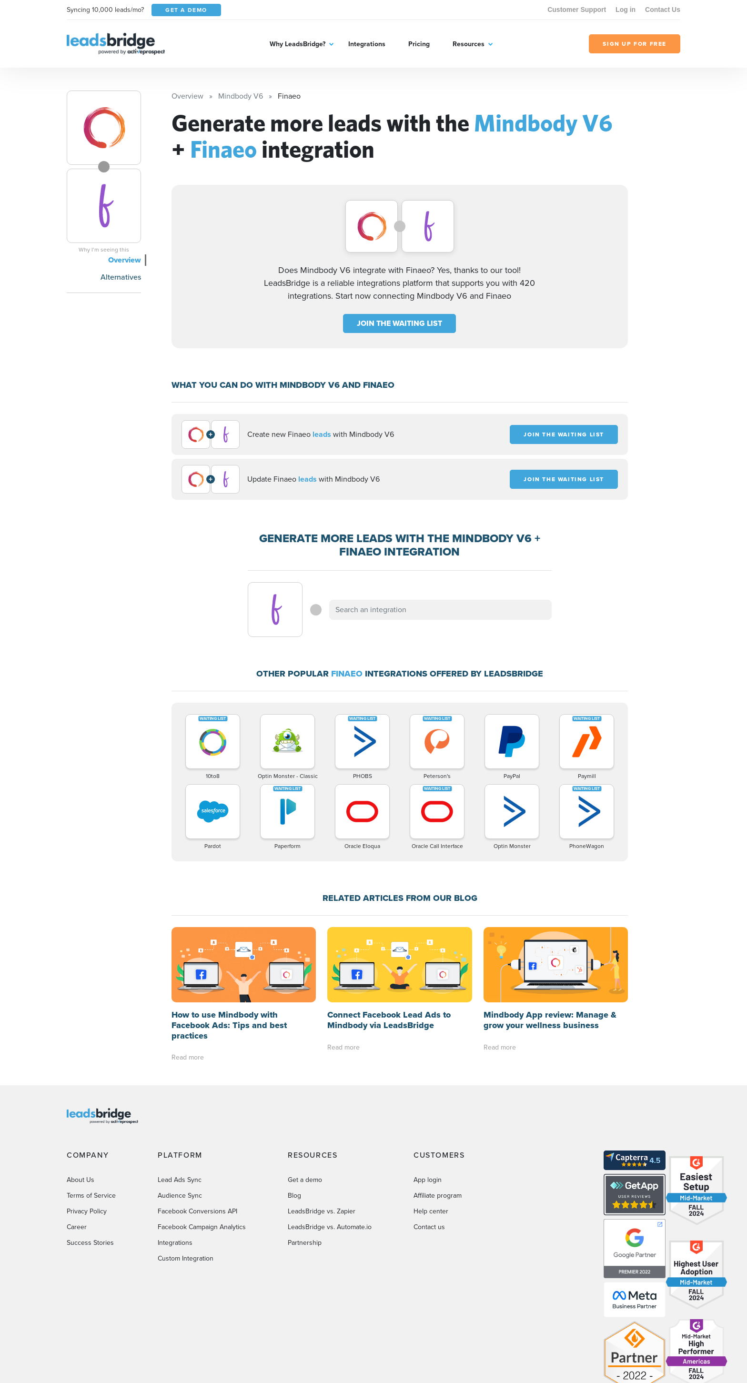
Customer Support (576, 9)
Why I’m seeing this (104, 249)
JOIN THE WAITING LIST (399, 323)
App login (428, 1180)
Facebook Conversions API (197, 1211)
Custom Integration (185, 1258)
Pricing (419, 44)
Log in (626, 9)
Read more (188, 1057)
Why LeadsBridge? (297, 44)
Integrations (366, 44)
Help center (431, 1211)
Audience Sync (180, 1196)
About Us (80, 1180)
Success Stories (90, 1243)
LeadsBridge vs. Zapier (321, 1211)
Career (77, 1227)
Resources (469, 44)
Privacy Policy (87, 1211)
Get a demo (305, 1180)
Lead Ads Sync (180, 1180)
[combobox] (440, 610)
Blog (294, 1196)
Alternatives (121, 277)
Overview (124, 259)
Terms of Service (91, 1196)
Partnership (305, 1243)
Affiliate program (438, 1196)
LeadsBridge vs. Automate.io (330, 1227)
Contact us (429, 1227)
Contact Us (662, 9)
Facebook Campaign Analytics (202, 1227)
